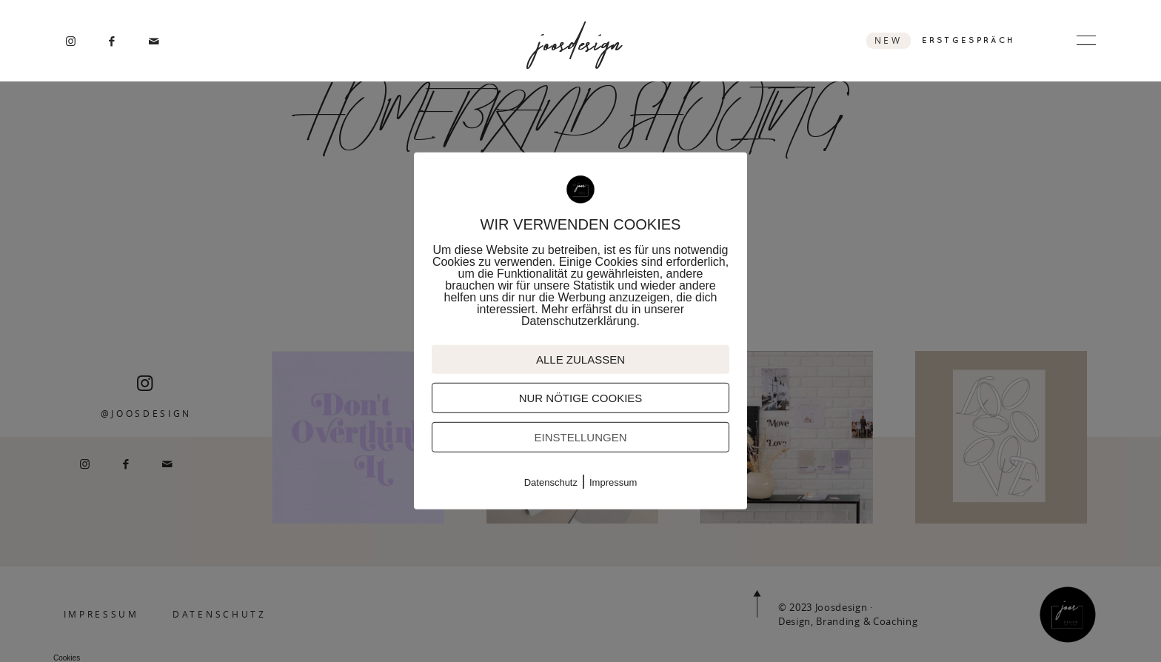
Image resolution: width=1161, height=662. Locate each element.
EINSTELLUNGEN (580, 437)
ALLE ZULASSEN (580, 359)
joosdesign (580, 41)
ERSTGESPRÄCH (969, 40)
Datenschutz (551, 482)
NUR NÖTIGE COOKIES (581, 398)
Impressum (613, 482)
